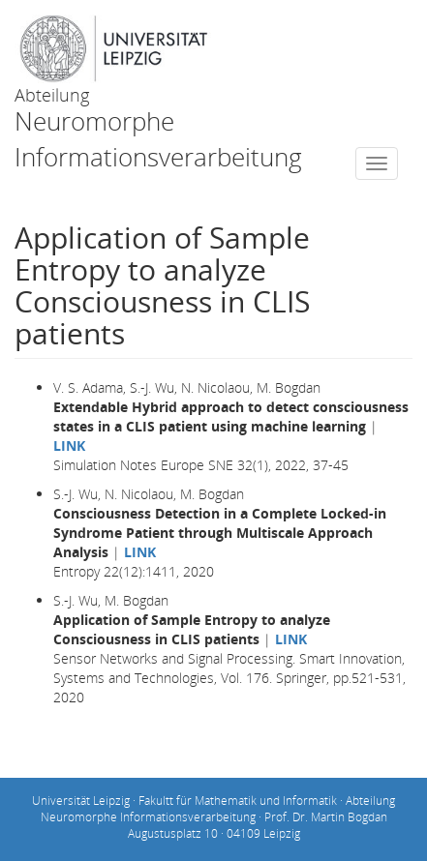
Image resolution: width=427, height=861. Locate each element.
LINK (69, 445)
